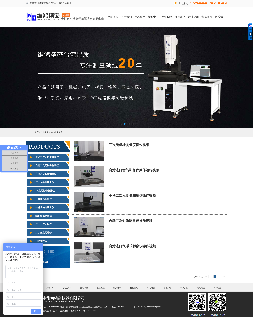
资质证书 (180, 16)
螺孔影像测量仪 (43, 216)
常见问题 (206, 16)
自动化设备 (41, 241)
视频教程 (166, 16)
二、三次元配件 (43, 224)
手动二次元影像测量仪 (47, 157)
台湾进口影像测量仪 (45, 174)
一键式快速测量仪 (44, 207)
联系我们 (220, 16)
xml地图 (217, 287)
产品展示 (140, 16)
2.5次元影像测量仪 (45, 190)
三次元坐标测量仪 (44, 182)
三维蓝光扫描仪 (43, 199)
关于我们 (126, 16)
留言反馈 (167, 287)
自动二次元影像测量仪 (47, 165)
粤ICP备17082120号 (87, 311)
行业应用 (193, 16)
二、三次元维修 (43, 232)
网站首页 (113, 16)
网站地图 (201, 287)
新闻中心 (153, 16)
